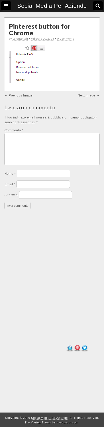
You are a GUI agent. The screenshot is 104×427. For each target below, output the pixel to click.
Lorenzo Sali (20, 38)
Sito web (11, 200)
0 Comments (65, 38)
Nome (10, 179)
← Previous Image (18, 95)
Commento (13, 130)
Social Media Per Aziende (52, 5)
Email (9, 189)
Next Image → (89, 95)
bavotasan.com (67, 422)
